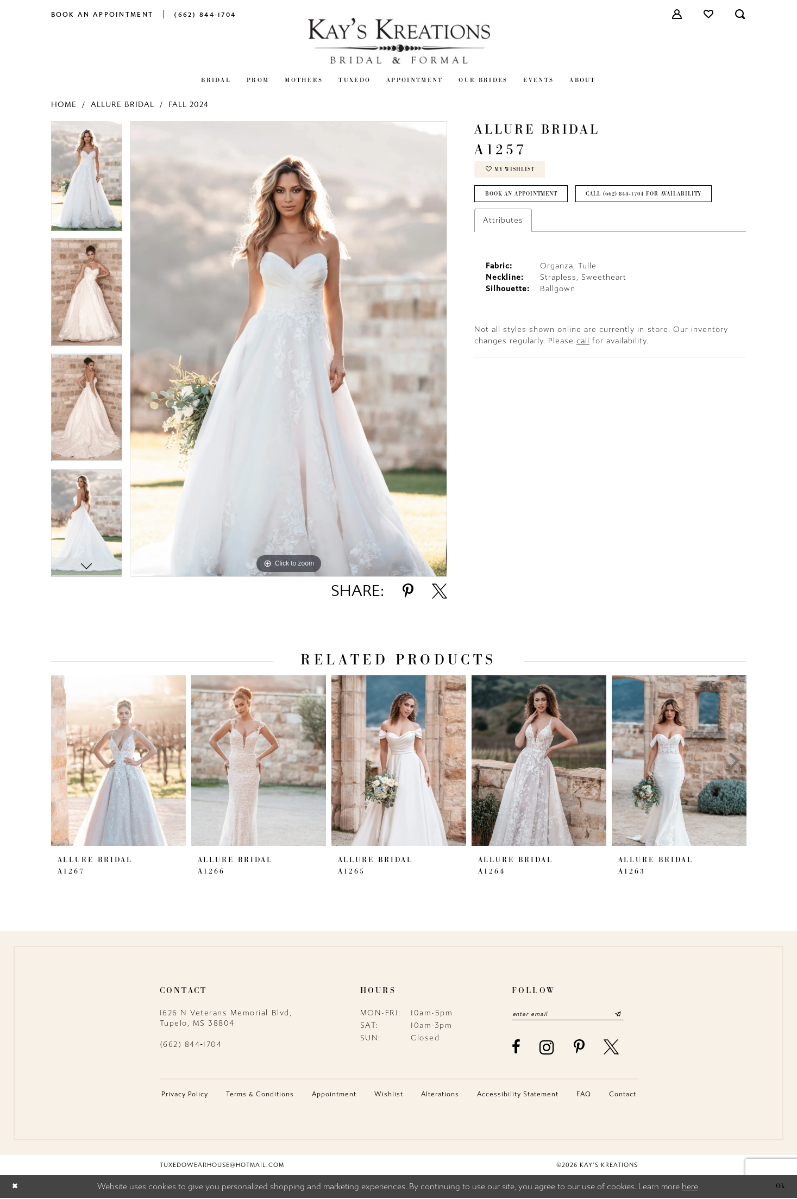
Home (64, 104)
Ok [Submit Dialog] (780, 1187)
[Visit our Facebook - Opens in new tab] (517, 1048)
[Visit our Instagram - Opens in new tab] (547, 1048)
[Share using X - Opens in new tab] (439, 591)
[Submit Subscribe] (630, 1014)
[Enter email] (574, 1014)
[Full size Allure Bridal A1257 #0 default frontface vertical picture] (288, 349)
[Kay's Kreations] (398, 40)
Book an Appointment (527, 198)
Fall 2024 (188, 104)
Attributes (503, 251)
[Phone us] (205, 14)
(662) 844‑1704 (191, 1044)
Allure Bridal (122, 104)
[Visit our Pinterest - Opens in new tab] (580, 1048)
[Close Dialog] (16, 1187)
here (690, 1187)
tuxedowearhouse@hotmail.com (222, 1166)
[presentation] (118, 760)
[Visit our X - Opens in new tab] (612, 1048)
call (582, 372)
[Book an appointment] (102, 14)
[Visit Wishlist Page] (709, 14)
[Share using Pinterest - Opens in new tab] (408, 591)
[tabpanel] (87, 179)
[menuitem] (102, 14)
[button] (677, 14)
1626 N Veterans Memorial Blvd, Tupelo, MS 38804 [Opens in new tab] (226, 1018)
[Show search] (740, 14)
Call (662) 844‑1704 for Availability (551, 225)
